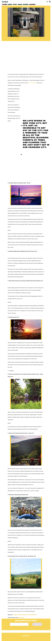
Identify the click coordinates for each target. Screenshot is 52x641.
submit (37, 624)
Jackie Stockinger (20, 14)
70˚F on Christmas (32, 82)
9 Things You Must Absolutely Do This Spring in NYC (25, 614)
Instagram (20, 617)
